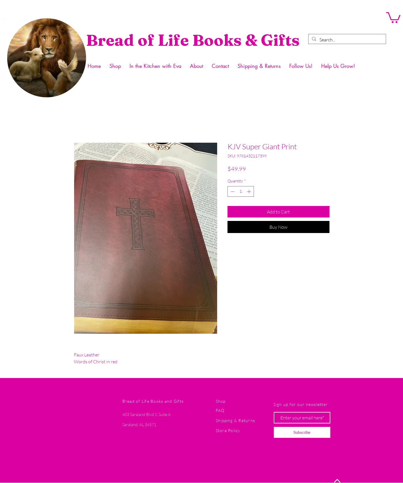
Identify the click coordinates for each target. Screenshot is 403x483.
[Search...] (346, 39)
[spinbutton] (241, 191)
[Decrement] (232, 191)
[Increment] (249, 191)
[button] (393, 17)
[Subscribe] (302, 432)
